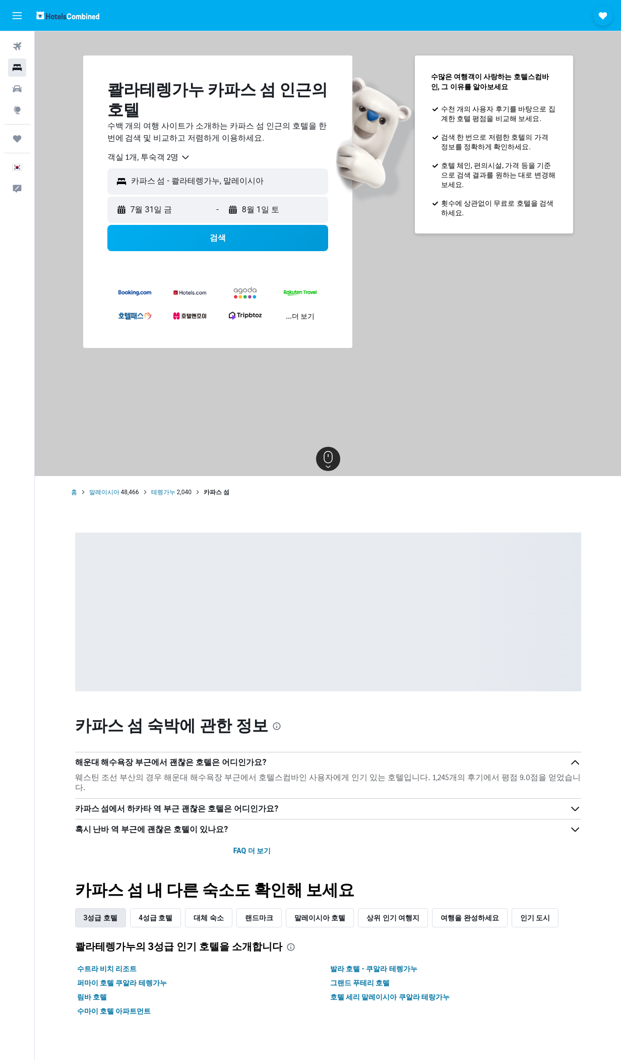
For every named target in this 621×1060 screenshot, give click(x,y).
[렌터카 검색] (17, 89)
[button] (17, 16)
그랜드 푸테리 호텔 (360, 983)
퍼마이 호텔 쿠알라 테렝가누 (122, 983)
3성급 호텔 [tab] (100, 918)
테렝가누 (163, 492)
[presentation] (276, 726)
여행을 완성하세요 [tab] (470, 918)
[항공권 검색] (17, 46)
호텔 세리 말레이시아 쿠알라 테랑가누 (390, 997)
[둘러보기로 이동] (17, 110)
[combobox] (149, 157)
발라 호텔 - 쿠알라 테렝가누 (373, 969)
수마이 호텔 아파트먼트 (114, 1011)
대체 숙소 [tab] (208, 918)
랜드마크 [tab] (259, 918)
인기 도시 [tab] (535, 918)
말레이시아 (104, 492)
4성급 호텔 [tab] (155, 918)
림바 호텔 (92, 997)
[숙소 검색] (17, 67)
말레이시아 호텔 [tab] (319, 918)
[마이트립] (17, 139)
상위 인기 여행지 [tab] (392, 918)
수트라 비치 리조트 (107, 969)
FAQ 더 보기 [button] (252, 851)
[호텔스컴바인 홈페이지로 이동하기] (67, 15)
